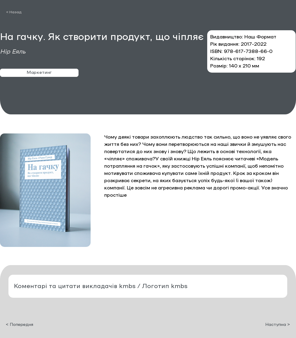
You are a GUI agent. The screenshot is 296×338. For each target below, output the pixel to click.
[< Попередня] (26, 325)
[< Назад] (41, 12)
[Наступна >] (275, 325)
